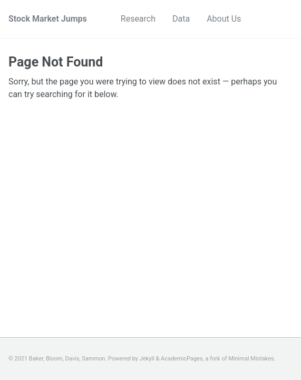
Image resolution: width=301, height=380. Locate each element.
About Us (224, 19)
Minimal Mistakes (251, 358)
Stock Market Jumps (47, 19)
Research (138, 19)
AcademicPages (182, 358)
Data (181, 19)
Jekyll (147, 358)
